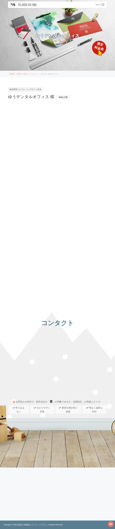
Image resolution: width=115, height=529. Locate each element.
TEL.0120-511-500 (27, 5)
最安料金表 (99, 46)
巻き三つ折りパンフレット (27, 74)
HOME (11, 74)
